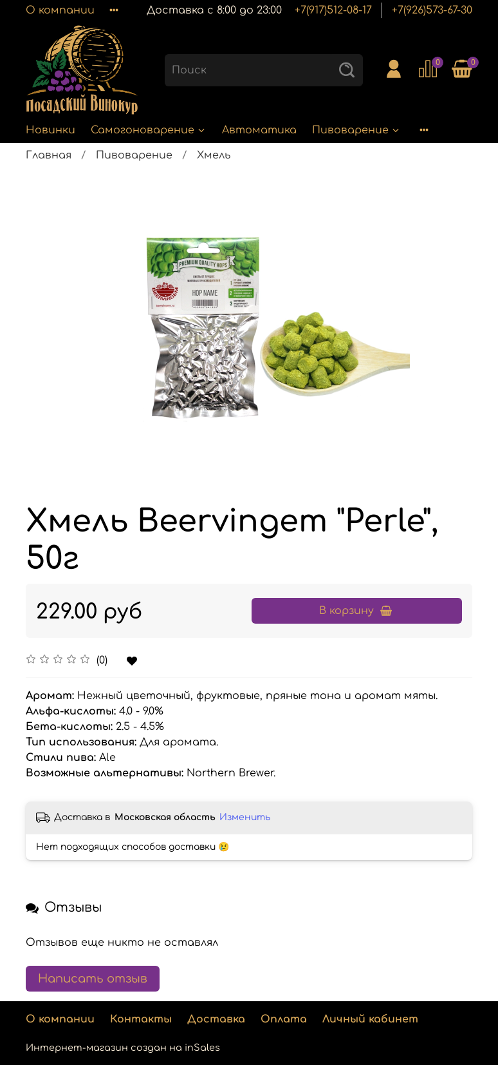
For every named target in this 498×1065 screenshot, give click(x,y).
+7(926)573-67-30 (432, 10)
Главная (48, 155)
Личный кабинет (370, 1019)
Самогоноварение (149, 130)
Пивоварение (356, 130)
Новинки (50, 130)
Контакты (141, 1019)
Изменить (244, 817)
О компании (60, 10)
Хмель (213, 155)
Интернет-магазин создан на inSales (123, 1047)
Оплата (284, 1019)
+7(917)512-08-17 (333, 10)
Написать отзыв (92, 978)
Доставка (216, 1019)
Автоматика (259, 130)
